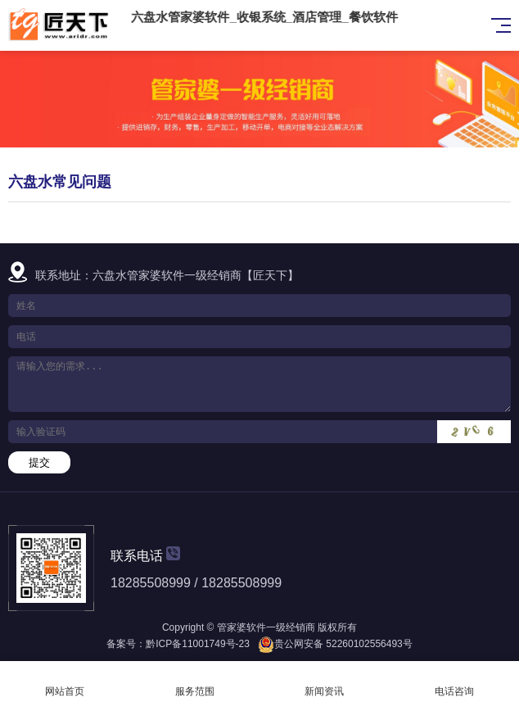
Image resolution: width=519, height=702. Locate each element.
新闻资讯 (325, 682)
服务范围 (195, 682)
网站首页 (65, 682)
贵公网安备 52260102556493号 (343, 644)
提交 (39, 462)
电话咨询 (455, 682)
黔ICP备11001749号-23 (198, 644)
